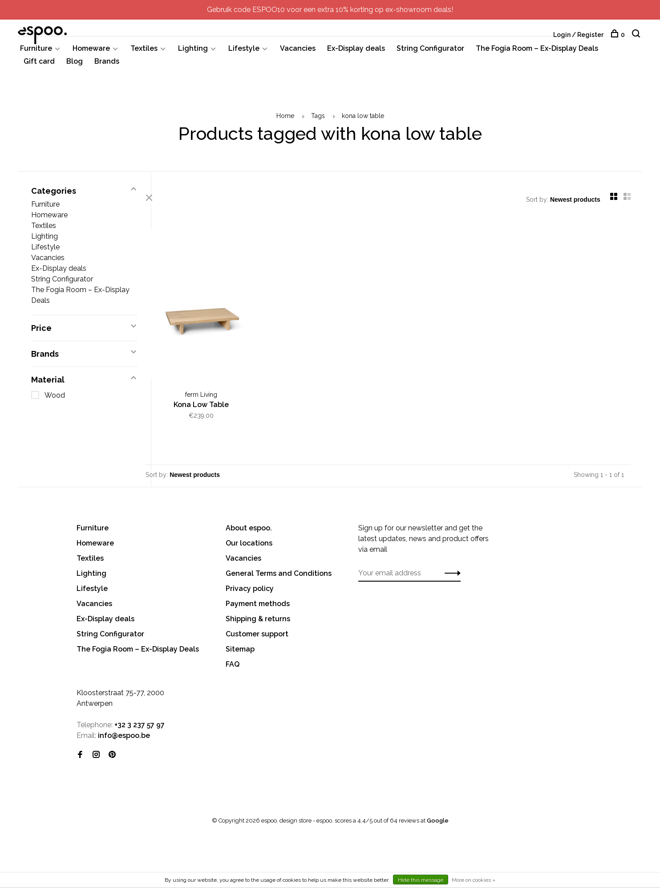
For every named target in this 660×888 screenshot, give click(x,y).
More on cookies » (473, 880)
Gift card (39, 65)
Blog (74, 65)
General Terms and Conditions (279, 572)
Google (438, 819)
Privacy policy (250, 587)
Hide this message (420, 880)
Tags (318, 119)
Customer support (257, 632)
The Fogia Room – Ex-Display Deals (537, 52)
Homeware (91, 52)
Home (285, 119)
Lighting (193, 52)
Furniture (36, 52)
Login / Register (578, 34)
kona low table (363, 119)
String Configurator (430, 52)
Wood (55, 399)
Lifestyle (243, 52)
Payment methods (258, 602)
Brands (106, 65)
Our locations (249, 542)
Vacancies (298, 52)
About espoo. (249, 526)
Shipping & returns (258, 617)
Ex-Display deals (356, 52)
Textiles (144, 52)
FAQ (232, 663)
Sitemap (240, 648)
